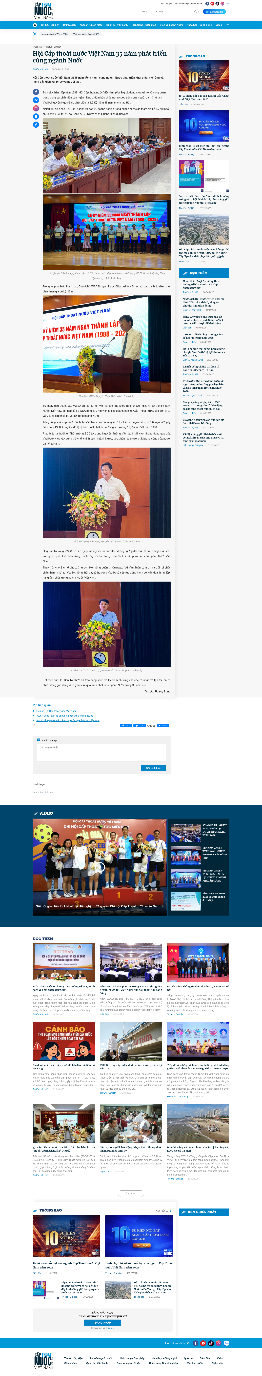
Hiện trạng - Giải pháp (144, 25)
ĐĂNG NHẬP (103, 1322)
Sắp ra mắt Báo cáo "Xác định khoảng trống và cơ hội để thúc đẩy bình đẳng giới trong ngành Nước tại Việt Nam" (204, 199)
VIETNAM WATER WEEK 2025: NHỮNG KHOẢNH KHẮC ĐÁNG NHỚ (215, 853)
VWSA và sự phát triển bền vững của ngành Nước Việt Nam (67, 720)
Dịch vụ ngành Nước (171, 25)
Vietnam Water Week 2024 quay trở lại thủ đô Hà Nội (214, 897)
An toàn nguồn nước (90, 25)
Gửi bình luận (153, 768)
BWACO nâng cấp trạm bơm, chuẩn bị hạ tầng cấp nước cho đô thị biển (198, 1149)
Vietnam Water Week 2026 (55, 34)
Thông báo (192, 56)
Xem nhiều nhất (198, 1212)
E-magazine (214, 11)
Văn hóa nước (195, 1363)
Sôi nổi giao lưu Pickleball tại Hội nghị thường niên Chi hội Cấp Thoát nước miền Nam (97, 906)
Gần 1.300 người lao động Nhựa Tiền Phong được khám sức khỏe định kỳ (131, 1149)
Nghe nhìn (105, 1171)
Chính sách (69, 25)
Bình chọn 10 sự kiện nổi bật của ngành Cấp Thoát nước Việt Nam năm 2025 (204, 147)
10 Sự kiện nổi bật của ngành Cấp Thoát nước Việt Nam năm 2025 (204, 97)
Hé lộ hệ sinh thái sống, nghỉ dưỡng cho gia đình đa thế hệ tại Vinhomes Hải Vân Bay (204, 352)
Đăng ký (111, 1328)
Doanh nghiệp (189, 342)
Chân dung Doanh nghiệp (163, 1363)
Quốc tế (188, 1358)
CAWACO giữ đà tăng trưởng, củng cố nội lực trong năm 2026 (203, 336)
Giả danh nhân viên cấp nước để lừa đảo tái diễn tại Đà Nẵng (203, 421)
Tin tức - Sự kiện (50, 25)
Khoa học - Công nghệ (199, 25)
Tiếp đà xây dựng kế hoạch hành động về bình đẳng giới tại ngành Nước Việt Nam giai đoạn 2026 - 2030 (198, 1067)
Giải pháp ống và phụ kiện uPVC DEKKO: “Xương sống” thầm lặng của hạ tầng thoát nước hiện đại (203, 405)
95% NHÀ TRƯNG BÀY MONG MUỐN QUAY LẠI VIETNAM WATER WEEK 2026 (215, 830)
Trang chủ (37, 47)
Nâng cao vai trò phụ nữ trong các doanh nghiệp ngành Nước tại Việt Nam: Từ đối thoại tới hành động (203, 320)
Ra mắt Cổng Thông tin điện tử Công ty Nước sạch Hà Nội (201, 368)
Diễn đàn (183, 104)
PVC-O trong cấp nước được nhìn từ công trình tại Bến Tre (131, 1067)
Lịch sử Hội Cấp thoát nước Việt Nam (56, 711)
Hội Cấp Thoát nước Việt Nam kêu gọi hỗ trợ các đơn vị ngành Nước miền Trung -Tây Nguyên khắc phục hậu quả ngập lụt (204, 253)
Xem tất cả (164, 1211)
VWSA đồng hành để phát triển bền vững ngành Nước (64, 715)
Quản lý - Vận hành (117, 25)
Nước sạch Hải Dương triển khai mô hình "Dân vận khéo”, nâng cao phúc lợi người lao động (204, 302)
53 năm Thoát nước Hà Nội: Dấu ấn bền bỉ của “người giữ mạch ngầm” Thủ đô (64, 1149)
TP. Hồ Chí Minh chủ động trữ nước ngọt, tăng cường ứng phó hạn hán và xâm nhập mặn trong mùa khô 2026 (203, 386)
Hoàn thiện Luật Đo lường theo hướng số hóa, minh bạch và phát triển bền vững (202, 284)
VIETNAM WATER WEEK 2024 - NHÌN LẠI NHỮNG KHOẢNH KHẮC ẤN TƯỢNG (214, 875)
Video (219, 25)
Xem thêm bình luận (43, 792)
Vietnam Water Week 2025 (86, 34)
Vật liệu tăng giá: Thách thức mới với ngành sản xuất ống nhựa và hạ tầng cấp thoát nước (203, 438)
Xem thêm (131, 1193)
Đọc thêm (195, 273)
